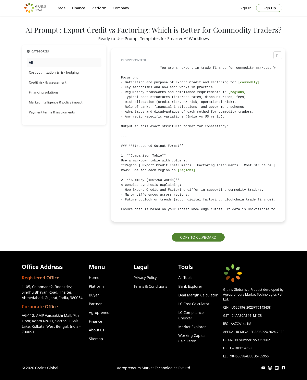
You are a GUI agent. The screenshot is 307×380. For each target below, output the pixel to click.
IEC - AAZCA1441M (237, 323)
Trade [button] (61, 7)
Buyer (94, 295)
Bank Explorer (190, 286)
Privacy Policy (145, 277)
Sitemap (96, 338)
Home (94, 277)
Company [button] (121, 7)
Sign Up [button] (269, 7)
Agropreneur (100, 312)
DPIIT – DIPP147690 (238, 348)
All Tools (185, 277)
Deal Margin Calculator (198, 295)
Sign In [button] (246, 7)
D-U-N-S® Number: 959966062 (246, 340)
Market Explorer (192, 326)
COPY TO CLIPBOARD (198, 237)
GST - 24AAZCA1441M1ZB (242, 315)
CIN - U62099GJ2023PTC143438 (247, 307)
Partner (95, 303)
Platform (96, 286)
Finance (95, 321)
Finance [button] (78, 7)
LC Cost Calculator (193, 303)
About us (96, 330)
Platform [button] (98, 7)
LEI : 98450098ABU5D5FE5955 (246, 356)
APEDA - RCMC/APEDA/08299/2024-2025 (253, 332)
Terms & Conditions (150, 286)
